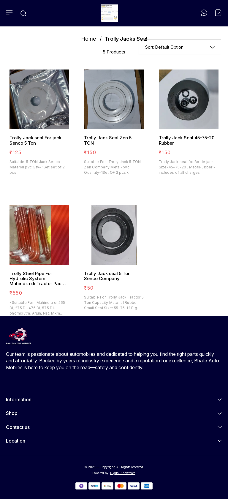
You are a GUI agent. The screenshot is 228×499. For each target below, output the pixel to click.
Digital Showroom (122, 473)
